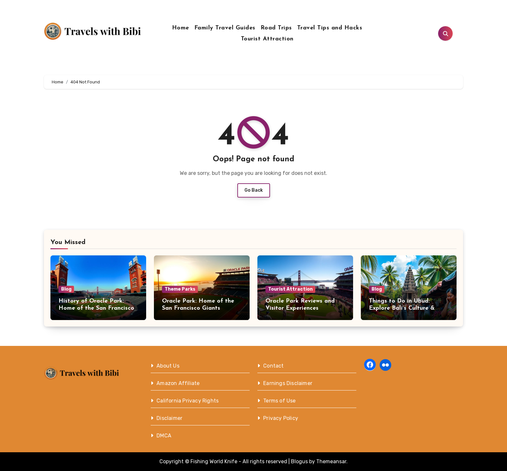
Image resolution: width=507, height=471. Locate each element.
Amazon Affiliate (178, 383)
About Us (167, 366)
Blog (66, 289)
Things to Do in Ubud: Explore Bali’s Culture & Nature (402, 308)
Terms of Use (279, 401)
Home (180, 28)
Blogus (299, 461)
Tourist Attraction (267, 39)
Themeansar (331, 461)
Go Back (253, 190)
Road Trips (276, 28)
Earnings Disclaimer (287, 383)
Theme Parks (180, 289)
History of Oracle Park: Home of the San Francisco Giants (96, 308)
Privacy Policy (280, 418)
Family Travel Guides (224, 28)
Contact (273, 366)
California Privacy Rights (187, 401)
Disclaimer (169, 418)
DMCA (163, 436)
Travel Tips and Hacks (329, 28)
